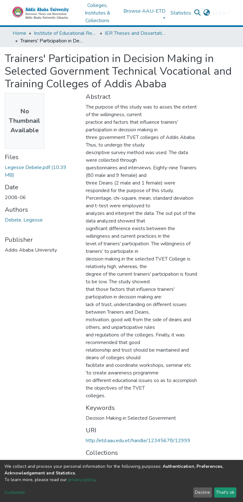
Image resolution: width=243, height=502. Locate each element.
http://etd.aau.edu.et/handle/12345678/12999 (138, 440)
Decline (202, 492)
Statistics (181, 12)
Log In (219, 12)
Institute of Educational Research (65, 33)
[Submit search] (198, 13)
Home (19, 33)
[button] (207, 13)
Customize (14, 492)
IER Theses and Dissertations (136, 33)
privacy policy (81, 480)
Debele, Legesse (24, 219)
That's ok (225, 492)
